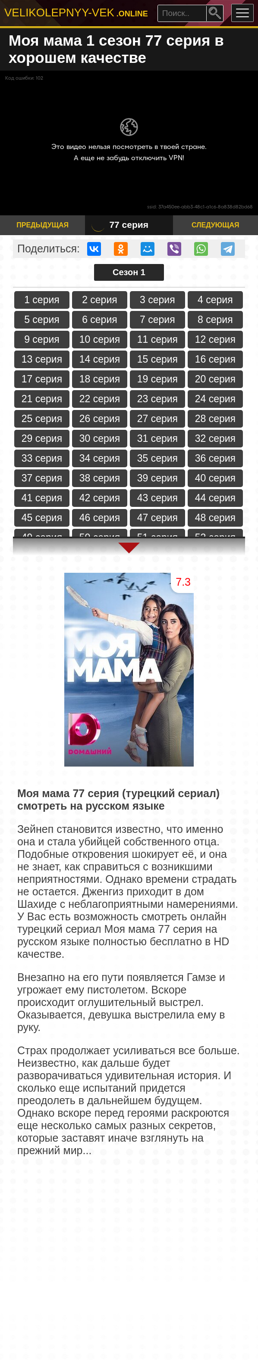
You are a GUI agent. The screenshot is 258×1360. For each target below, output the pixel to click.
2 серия (99, 299)
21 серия (42, 398)
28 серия (215, 418)
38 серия (99, 478)
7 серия (157, 319)
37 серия (42, 478)
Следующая (215, 225)
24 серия (215, 398)
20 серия (215, 379)
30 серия (99, 438)
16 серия (215, 359)
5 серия (42, 319)
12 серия (215, 339)
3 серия (157, 299)
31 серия (157, 438)
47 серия (157, 517)
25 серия (42, 418)
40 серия (215, 478)
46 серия (99, 517)
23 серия (157, 398)
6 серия (99, 319)
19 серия (157, 379)
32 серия (215, 438)
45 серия (42, 517)
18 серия (99, 379)
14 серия (99, 359)
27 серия (157, 418)
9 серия (42, 339)
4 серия (215, 299)
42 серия (99, 497)
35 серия (157, 458)
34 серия (99, 458)
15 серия (157, 359)
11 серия (157, 339)
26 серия (99, 418)
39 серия (157, 478)
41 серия (42, 497)
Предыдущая (42, 225)
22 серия (99, 398)
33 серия (42, 458)
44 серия (215, 497)
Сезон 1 (129, 272)
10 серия (99, 339)
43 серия (157, 497)
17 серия (42, 379)
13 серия (42, 359)
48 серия (215, 517)
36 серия (215, 458)
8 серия (215, 319)
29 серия (42, 438)
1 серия (42, 299)
